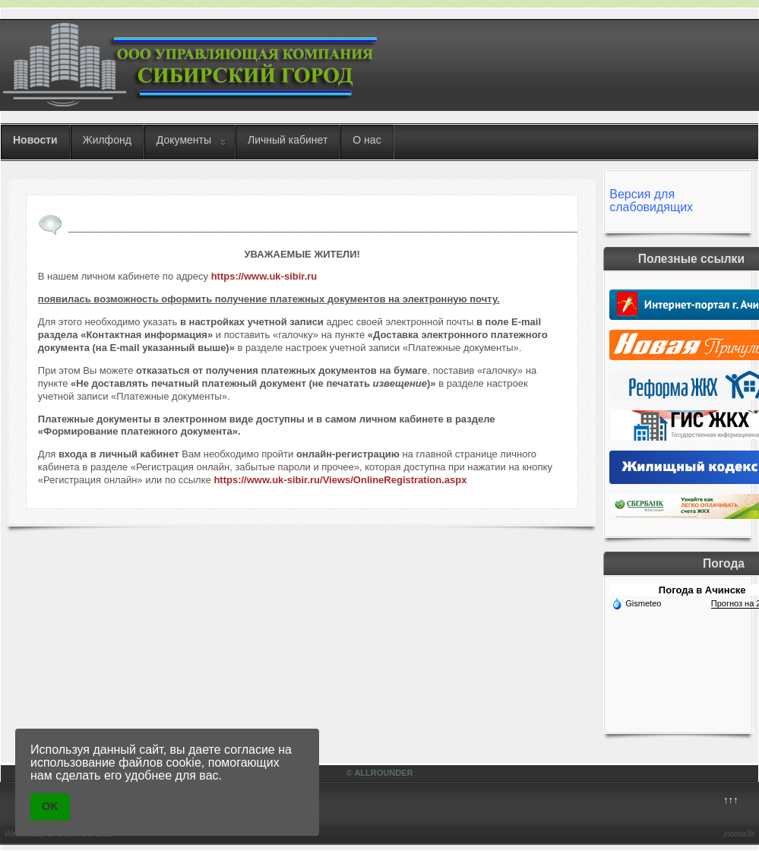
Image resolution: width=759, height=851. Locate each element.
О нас (367, 140)
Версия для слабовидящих (651, 201)
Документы (184, 140)
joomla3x (739, 834)
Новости (35, 140)
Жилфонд (107, 140)
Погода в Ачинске (702, 590)
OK (50, 806)
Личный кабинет (287, 140)
